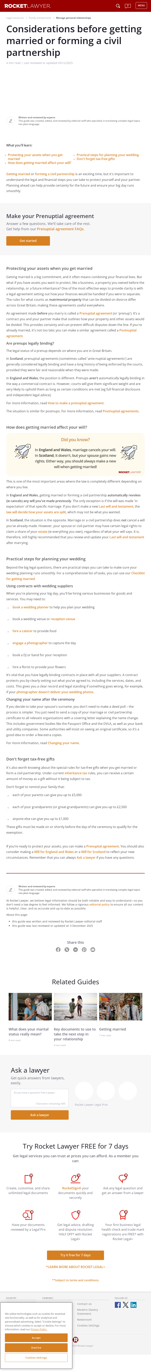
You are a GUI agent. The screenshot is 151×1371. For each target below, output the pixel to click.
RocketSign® (71, 1188)
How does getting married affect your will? (39, 163)
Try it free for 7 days (75, 1255)
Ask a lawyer (86, 857)
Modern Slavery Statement (87, 1311)
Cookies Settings (36, 1357)
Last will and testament (116, 506)
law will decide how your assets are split (36, 512)
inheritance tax (76, 773)
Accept (36, 1338)
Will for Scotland (93, 852)
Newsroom (84, 1319)
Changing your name (63, 743)
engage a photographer (30, 643)
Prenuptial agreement (95, 313)
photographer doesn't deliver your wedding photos (55, 692)
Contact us (84, 1304)
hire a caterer (23, 631)
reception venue (63, 619)
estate (42, 531)
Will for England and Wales (54, 852)
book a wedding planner (31, 607)
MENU (141, 5)
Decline (36, 1347)
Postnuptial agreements (121, 411)
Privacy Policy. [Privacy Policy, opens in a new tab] (39, 1329)
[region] (36, 1335)
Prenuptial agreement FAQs (60, 229)
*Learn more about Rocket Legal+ (75, 1267)
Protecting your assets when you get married (35, 157)
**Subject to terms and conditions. (75, 1280)
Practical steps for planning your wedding (108, 155)
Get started (28, 241)
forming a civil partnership (55, 174)
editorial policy (99, 904)
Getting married (18, 174)
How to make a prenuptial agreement (76, 403)
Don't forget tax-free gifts (96, 159)
